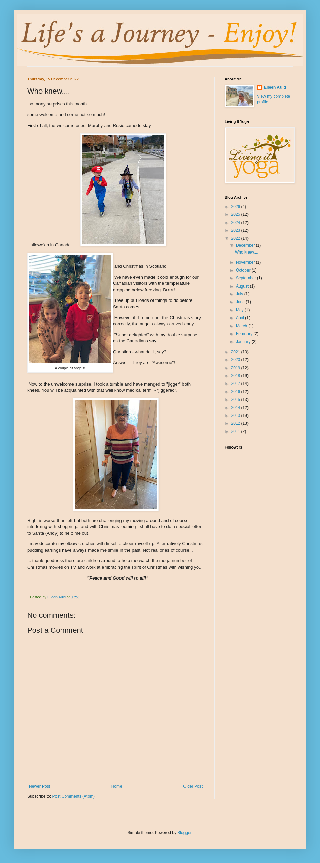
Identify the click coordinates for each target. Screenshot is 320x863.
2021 (236, 351)
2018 (236, 375)
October (244, 270)
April (240, 317)
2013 (236, 415)
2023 (236, 230)
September (246, 278)
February (244, 333)
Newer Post (39, 786)
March (242, 326)
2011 (236, 431)
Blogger (184, 832)
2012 (236, 423)
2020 (236, 359)
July (240, 294)
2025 (236, 214)
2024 (236, 222)
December (246, 245)
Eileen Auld (275, 87)
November (246, 262)
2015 (236, 399)
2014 (236, 407)
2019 (236, 367)
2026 (236, 206)
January (244, 341)
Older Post (193, 786)
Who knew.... (246, 252)
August (243, 286)
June (241, 301)
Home (116, 786)
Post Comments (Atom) (73, 796)
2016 (236, 391)
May (240, 310)
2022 (236, 238)
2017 (236, 383)
